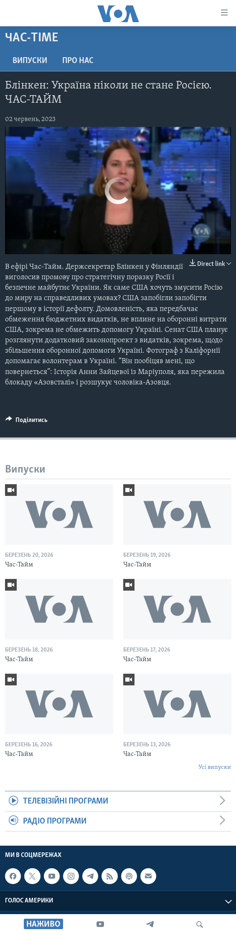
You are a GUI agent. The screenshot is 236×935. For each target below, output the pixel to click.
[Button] (26, 422)
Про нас (78, 61)
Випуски (30, 61)
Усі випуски (214, 767)
